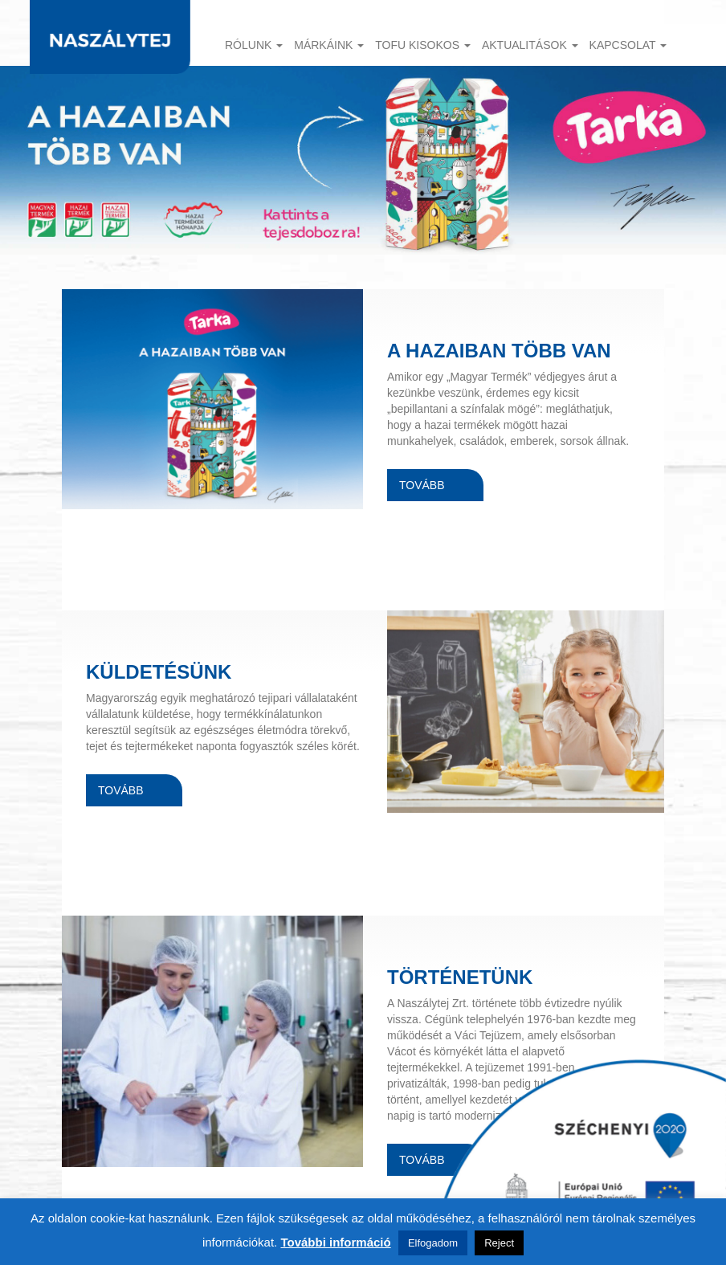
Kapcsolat (628, 45)
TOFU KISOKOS (423, 45)
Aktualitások (530, 45)
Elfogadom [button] (433, 1243)
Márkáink (329, 45)
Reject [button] (499, 1243)
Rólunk (254, 45)
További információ (335, 1242)
